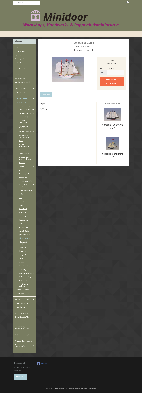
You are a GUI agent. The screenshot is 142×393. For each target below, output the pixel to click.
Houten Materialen (24, 303)
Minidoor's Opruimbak (24, 82)
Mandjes (21, 205)
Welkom (18, 48)
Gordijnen (26, 166)
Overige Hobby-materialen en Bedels (24, 328)
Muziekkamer (23, 216)
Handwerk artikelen (24, 321)
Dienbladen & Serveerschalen (24, 136)
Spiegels (21, 258)
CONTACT (18, 63)
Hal (20, 170)
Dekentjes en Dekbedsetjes (23, 127)
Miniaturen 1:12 (25, 102)
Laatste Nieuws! (20, 51)
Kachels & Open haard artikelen (26, 186)
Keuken (21, 194)
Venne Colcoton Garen (24, 313)
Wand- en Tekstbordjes (26, 273)
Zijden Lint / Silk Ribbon (24, 317)
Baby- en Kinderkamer (26, 110)
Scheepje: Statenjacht (112, 154)
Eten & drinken (26, 154)
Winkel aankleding (25, 277)
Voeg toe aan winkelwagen (111, 81)
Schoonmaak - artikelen (23, 243)
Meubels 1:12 (26, 209)
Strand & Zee (23, 262)
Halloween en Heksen (26, 174)
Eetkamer (22, 150)
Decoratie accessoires (26, 131)
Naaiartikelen (23, 220)
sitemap (62, 389)
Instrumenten (23, 178)
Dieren (26, 141)
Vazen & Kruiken (24, 266)
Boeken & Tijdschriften (23, 122)
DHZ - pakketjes (24, 88)
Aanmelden (21, 376)
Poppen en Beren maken (24, 341)
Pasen (21, 223)
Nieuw (17, 75)
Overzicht (46, 94)
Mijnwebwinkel (92, 389)
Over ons (24, 55)
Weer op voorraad (21, 79)
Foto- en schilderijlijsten (24, 145)
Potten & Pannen (24, 227)
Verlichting (22, 269)
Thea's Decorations (21, 69)
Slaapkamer (22, 251)
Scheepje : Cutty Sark (112, 125)
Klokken (21, 201)
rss (66, 389)
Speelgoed (22, 255)
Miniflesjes (22, 212)
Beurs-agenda (19, 59)
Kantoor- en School (25, 190)
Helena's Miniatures (23, 290)
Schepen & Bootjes (25, 238)
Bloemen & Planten (25, 117)
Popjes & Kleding (24, 231)
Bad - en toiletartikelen (26, 113)
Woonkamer (23, 280)
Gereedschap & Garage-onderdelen (25, 158)
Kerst (20, 198)
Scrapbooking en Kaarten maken (24, 346)
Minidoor (42, 363)
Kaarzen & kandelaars (26, 181)
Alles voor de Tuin (25, 106)
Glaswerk (22, 163)
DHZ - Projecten (24, 92)
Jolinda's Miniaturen (23, 293)
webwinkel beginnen (74, 389)
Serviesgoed (23, 247)
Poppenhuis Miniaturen (24, 98)
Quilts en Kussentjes (26, 235)
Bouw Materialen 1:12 (24, 299)
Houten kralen (24, 307)
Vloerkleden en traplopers (24, 285)
